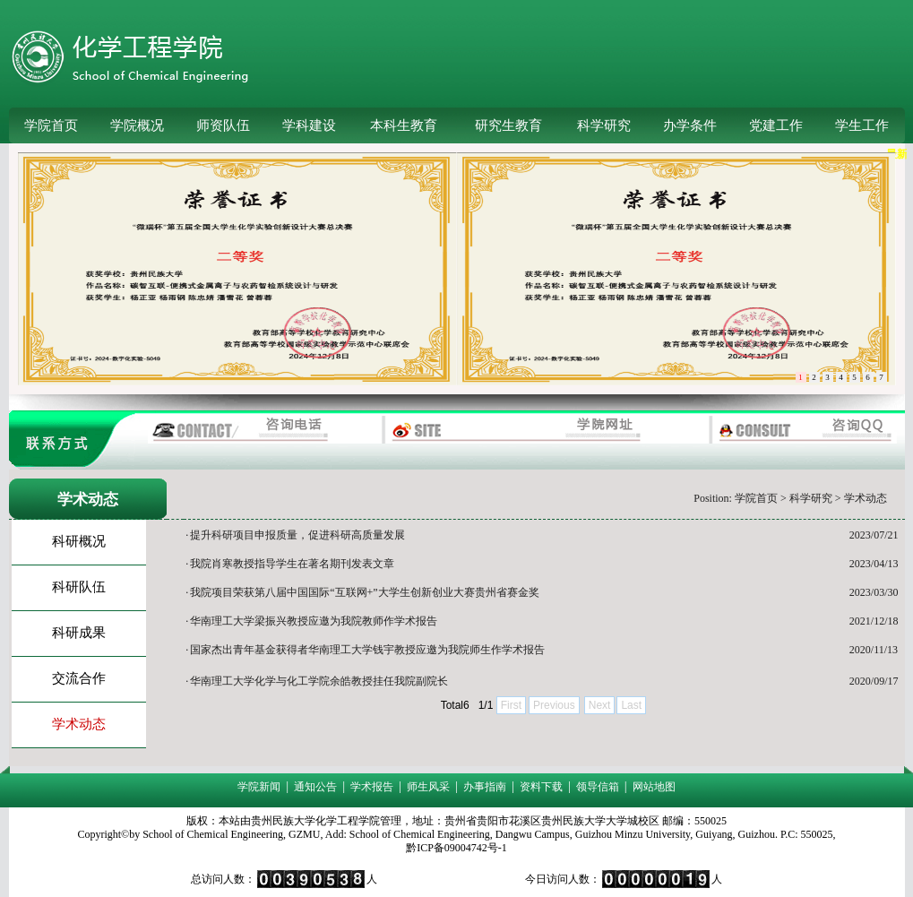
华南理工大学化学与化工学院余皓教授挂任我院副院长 (319, 681)
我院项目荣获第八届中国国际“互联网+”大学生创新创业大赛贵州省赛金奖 (364, 592)
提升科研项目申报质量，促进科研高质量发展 (297, 535)
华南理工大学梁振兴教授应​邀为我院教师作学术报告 (313, 621)
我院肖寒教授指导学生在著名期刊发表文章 (292, 563)
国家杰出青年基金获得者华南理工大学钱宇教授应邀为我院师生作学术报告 (367, 649)
